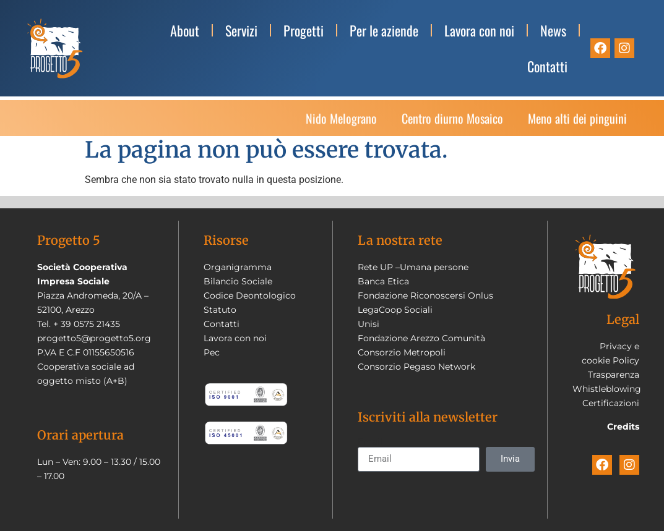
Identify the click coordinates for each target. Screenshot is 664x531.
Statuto (220, 309)
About (184, 30)
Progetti (303, 30)
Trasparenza (613, 374)
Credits (623, 426)
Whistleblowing (606, 388)
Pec (212, 352)
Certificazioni (610, 403)
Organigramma (238, 267)
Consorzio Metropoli (402, 352)
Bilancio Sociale (238, 281)
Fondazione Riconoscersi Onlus (425, 295)
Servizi (241, 30)
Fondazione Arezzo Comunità (421, 338)
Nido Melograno (341, 122)
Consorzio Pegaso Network (416, 366)
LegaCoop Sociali (395, 309)
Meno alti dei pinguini (577, 122)
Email (370, 442)
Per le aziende (384, 30)
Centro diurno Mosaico (452, 122)
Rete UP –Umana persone (413, 267)
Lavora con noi (479, 30)
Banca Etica (383, 281)
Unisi (368, 323)
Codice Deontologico (250, 295)
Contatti (547, 66)
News (553, 30)
